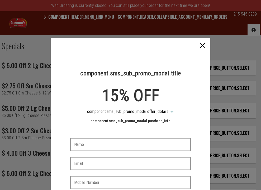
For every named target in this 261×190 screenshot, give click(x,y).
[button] (202, 12)
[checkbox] (130, 165)
